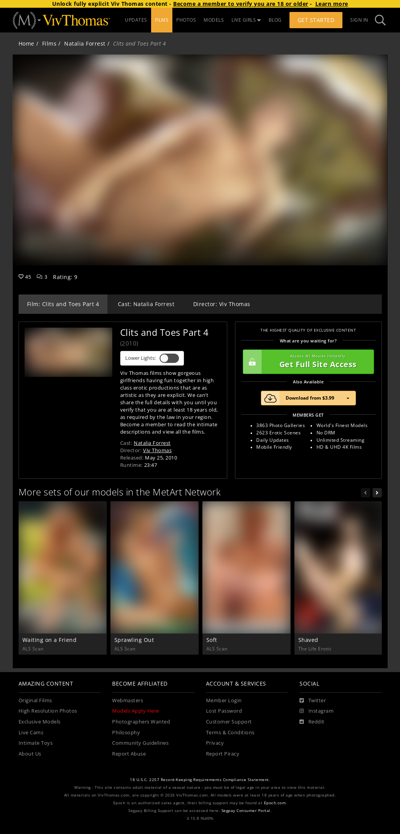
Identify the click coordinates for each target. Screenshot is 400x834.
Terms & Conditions (230, 732)
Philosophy (126, 732)
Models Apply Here (135, 711)
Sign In (359, 20)
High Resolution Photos (48, 711)
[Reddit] (312, 721)
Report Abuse (129, 754)
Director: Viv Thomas (221, 304)
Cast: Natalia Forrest (146, 304)
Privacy (215, 743)
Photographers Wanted (141, 721)
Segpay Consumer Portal (246, 810)
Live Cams (31, 732)
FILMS (162, 20)
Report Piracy (223, 754)
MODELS (214, 20)
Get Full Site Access (306, 362)
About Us (30, 754)
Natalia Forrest (85, 43)
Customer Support (229, 721)
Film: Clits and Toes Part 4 (63, 304)
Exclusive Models (40, 721)
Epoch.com (275, 802)
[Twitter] (313, 700)
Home (26, 43)
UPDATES (136, 20)
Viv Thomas (157, 450)
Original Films (35, 700)
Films (49, 43)
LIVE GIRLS (246, 20)
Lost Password (224, 711)
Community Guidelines (140, 743)
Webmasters (127, 700)
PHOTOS (186, 20)
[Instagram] (317, 711)
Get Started (316, 20)
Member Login (224, 700)
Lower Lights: (152, 358)
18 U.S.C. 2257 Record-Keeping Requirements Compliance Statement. (200, 779)
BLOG (275, 20)
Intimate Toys (36, 743)
